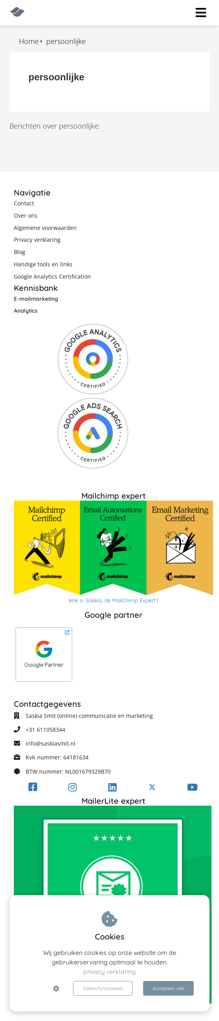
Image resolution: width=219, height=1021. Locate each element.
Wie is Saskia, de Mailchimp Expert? (113, 600)
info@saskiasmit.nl (51, 743)
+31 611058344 (45, 729)
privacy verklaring (109, 971)
